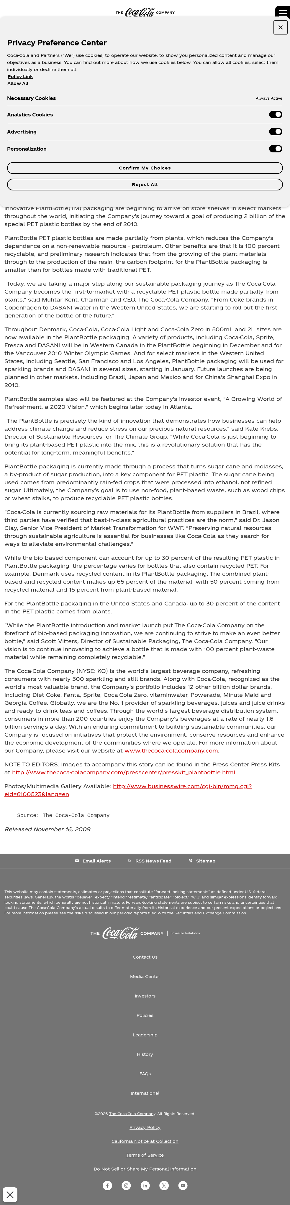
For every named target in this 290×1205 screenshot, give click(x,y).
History (145, 1054)
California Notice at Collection (145, 1141)
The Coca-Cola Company (132, 1114)
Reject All (145, 184)
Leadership (145, 1034)
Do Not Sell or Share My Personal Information (145, 1168)
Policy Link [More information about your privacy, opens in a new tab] (20, 76)
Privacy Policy (145, 1127)
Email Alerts (93, 860)
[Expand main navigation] (282, 13)
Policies (145, 1015)
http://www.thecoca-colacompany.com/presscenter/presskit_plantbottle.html (123, 772)
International (145, 1093)
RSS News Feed (149, 860)
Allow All (17, 83)
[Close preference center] (280, 27)
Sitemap (202, 860)
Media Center (145, 976)
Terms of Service (145, 1155)
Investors (145, 995)
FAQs (145, 1073)
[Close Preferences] (9, 1194)
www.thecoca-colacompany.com (171, 750)
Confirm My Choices (145, 167)
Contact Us (145, 956)
